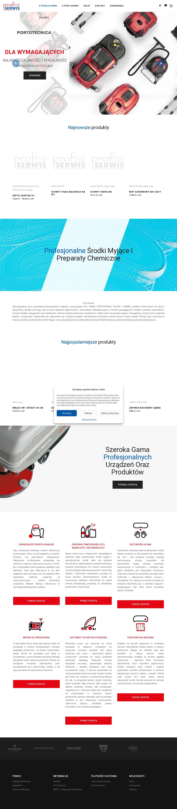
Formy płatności (98, 785)
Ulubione (133, 789)
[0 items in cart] (171, 6)
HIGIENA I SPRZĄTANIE (138, 402)
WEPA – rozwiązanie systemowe (67, 789)
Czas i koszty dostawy (101, 781)
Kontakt (56, 781)
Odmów (88, 413)
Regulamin (17, 785)
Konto (131, 781)
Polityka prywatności (89, 419)
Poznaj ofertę (127, 484)
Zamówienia (134, 785)
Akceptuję (66, 413)
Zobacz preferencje (110, 413)
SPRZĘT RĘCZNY (57, 186)
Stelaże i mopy (109, 186)
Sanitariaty (29, 190)
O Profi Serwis (59, 785)
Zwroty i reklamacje (21, 789)
